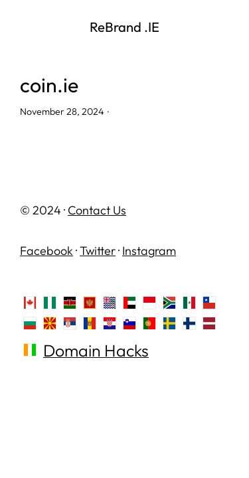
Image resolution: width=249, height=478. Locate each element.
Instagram (149, 250)
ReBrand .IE (124, 27)
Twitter (98, 250)
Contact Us (97, 210)
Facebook (46, 250)
